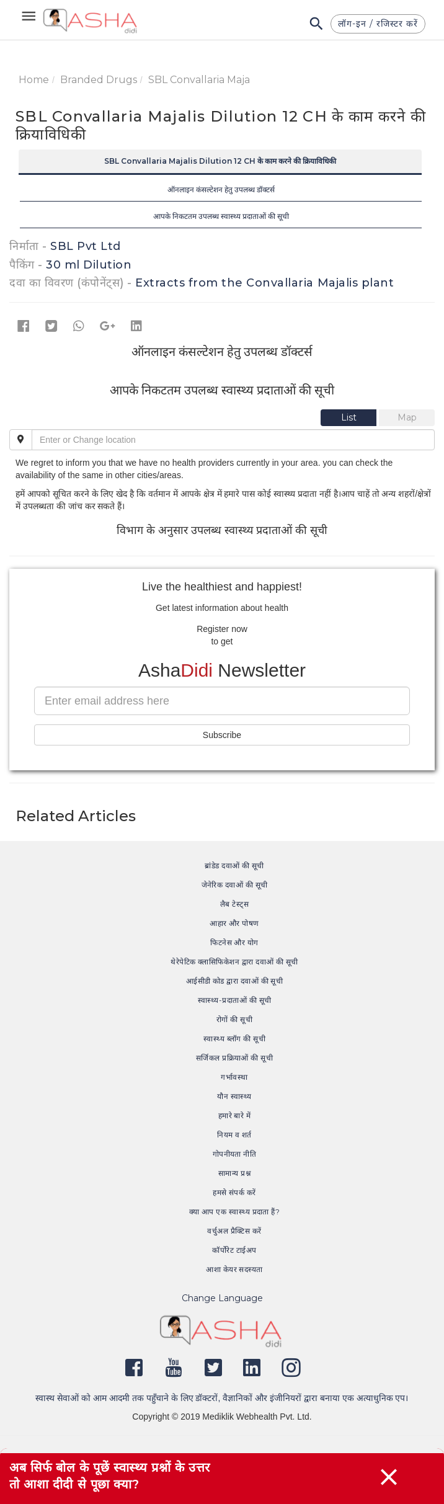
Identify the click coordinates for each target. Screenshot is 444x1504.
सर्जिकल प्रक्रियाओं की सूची (234, 1057)
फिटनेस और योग (234, 942)
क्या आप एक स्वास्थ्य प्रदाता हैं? (234, 1211)
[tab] (350, 417)
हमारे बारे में (234, 1115)
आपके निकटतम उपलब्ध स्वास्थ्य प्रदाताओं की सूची (221, 216)
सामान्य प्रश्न (234, 1173)
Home (34, 80)
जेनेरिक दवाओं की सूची (235, 884)
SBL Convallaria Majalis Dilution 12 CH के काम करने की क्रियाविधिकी (220, 161)
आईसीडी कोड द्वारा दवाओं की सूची (234, 981)
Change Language (222, 1298)
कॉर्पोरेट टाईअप (234, 1250)
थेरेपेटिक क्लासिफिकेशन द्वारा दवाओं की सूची (234, 961)
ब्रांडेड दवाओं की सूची (234, 865)
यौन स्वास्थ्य (234, 1096)
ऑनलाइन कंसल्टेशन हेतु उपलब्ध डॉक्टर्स (221, 189)
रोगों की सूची (234, 1019)
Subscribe (222, 735)
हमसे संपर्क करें (234, 1192)
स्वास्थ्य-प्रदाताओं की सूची (235, 1000)
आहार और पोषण (234, 923)
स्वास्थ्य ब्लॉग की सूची (234, 1038)
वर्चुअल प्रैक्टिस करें (234, 1230)
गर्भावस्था (234, 1077)
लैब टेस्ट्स (234, 904)
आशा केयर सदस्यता (234, 1269)
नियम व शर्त (234, 1134)
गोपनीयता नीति (235, 1154)
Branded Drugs (98, 80)
